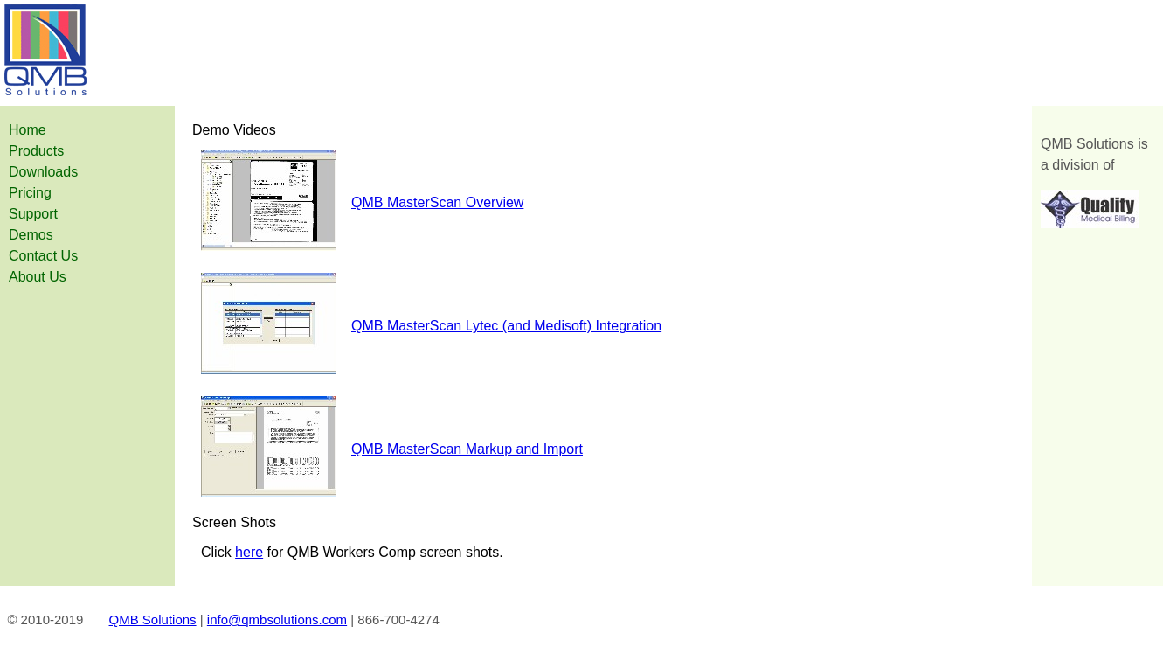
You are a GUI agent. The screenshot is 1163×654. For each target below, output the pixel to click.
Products (36, 150)
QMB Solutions (153, 619)
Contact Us (43, 255)
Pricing (30, 192)
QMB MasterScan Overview (437, 202)
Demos (31, 234)
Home (27, 129)
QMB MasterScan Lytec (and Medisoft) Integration (506, 325)
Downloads (43, 171)
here (249, 552)
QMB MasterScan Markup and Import (467, 449)
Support (33, 213)
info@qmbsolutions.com (277, 619)
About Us (37, 276)
